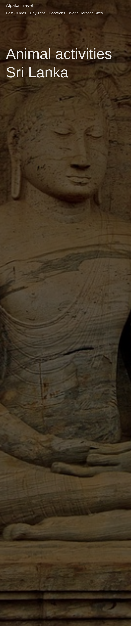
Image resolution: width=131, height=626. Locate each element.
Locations (57, 13)
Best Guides (16, 13)
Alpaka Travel (19, 5)
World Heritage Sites (86, 13)
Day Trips (37, 13)
